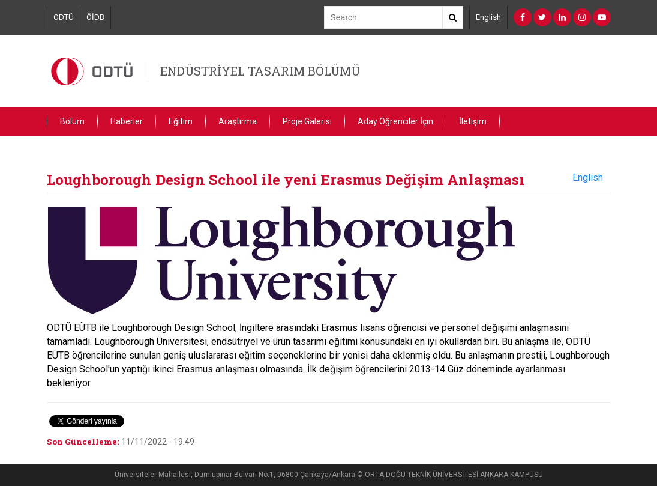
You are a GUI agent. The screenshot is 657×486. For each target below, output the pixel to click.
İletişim (473, 121)
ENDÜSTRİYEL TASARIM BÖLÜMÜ (260, 71)
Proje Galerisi (307, 121)
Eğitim (181, 121)
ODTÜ (63, 17)
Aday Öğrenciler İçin (395, 121)
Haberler (126, 121)
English (488, 17)
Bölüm (72, 121)
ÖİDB (95, 17)
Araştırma (237, 121)
